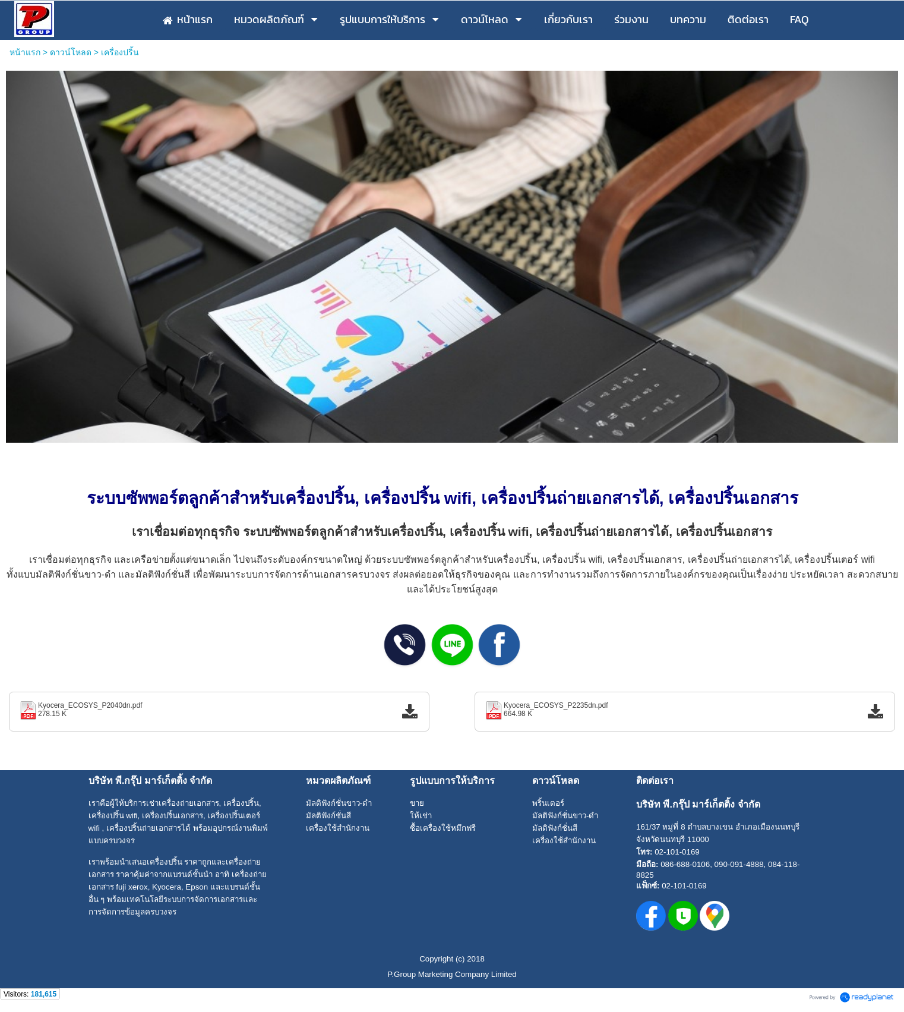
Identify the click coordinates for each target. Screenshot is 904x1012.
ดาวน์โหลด (70, 52)
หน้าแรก (25, 52)
